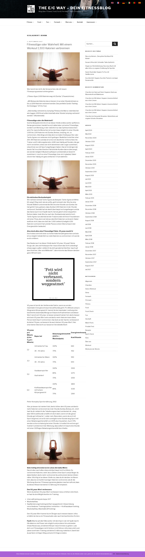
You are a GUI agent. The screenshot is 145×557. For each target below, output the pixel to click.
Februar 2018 (89, 243)
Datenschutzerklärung (122, 554)
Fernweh (58, 22)
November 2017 (90, 254)
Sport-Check (89, 334)
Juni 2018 (88, 228)
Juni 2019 (88, 183)
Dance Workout (90, 289)
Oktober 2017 (89, 258)
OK (114, 554)
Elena (87, 292)
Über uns (69, 22)
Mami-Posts (89, 323)
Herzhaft (88, 319)
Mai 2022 (88, 134)
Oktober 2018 (90, 213)
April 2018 (88, 235)
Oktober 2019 (90, 168)
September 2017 (90, 262)
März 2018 (88, 239)
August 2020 (89, 145)
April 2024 (88, 130)
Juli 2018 (88, 224)
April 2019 (88, 190)
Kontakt (80, 22)
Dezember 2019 (90, 160)
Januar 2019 (89, 202)
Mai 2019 (88, 187)
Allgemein (88, 281)
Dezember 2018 (90, 205)
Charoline (88, 285)
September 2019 (91, 171)
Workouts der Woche (92, 349)
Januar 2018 (89, 247)
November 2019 (90, 164)
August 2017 (89, 266)
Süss (87, 338)
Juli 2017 (88, 269)
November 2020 (90, 138)
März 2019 (88, 194)
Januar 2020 (89, 156)
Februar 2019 (89, 198)
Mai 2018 (88, 232)
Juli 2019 (88, 179)
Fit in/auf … (89, 300)
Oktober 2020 (90, 141)
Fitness (30, 22)
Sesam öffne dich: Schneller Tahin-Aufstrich (99, 62)
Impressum (92, 22)
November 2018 (90, 209)
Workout (88, 345)
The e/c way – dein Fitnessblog (75, 8)
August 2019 (89, 175)
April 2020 (88, 149)
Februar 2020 (89, 153)
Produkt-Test (89, 326)
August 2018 (89, 220)
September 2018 (91, 217)
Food (40, 22)
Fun (48, 22)
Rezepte (88, 330)
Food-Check (89, 311)
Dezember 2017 (90, 251)
